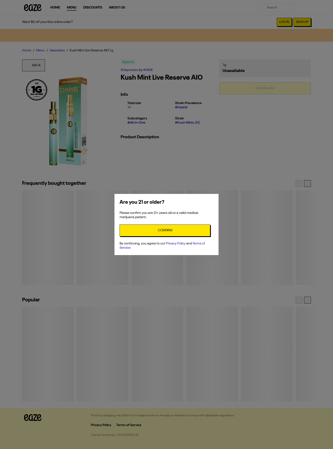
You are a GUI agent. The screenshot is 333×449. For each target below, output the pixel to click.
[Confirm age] (165, 230)
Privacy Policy (176, 243)
